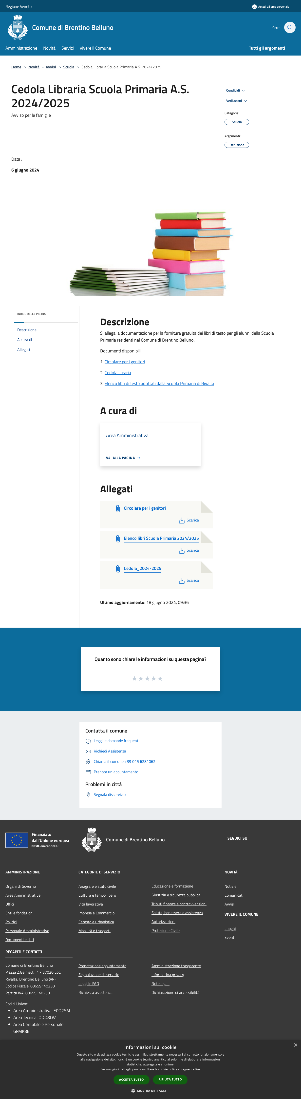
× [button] (295, 1045)
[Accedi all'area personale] (271, 6)
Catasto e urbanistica (96, 922)
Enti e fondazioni (19, 913)
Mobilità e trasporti (94, 931)
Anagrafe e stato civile (97, 886)
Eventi (230, 937)
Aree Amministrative (22, 895)
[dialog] (150, 1069)
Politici (11, 922)
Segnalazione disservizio (98, 975)
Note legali (160, 983)
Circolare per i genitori (125, 361)
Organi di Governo (20, 886)
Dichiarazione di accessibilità (175, 992)
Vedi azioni (237, 101)
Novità (33, 67)
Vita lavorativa (90, 904)
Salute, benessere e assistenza (177, 913)
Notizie (230, 886)
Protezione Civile (165, 930)
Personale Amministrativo (27, 931)
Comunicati (234, 895)
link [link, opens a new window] (198, 1069)
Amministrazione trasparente (176, 966)
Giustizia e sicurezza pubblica (175, 895)
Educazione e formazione (172, 886)
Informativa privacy (167, 975)
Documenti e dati (19, 940)
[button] (150, 1090)
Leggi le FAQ (88, 983)
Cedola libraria (118, 372)
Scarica (188, 520)
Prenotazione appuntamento (102, 966)
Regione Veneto (18, 6)
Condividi (236, 91)
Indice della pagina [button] (31, 313)
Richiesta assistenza (95, 992)
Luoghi (230, 928)
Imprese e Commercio (96, 913)
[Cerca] (290, 27)
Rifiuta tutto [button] (170, 1079)
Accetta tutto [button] (131, 1080)
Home (16, 67)
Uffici (9, 904)
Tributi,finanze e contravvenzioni (179, 904)
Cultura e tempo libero (97, 895)
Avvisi (51, 67)
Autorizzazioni (163, 922)
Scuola (68, 67)
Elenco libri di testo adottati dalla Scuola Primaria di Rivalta (159, 383)
